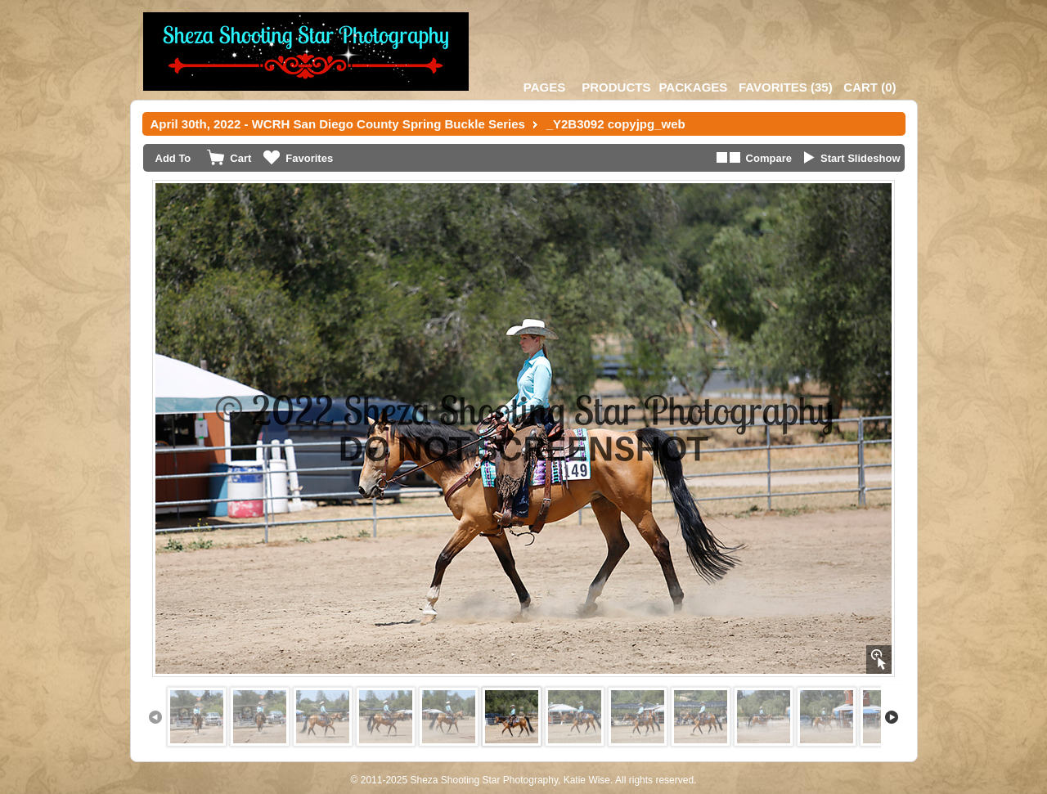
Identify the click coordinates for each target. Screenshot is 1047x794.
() (786, 87)
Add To (173, 158)
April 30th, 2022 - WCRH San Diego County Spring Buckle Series (338, 124)
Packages (692, 87)
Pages (544, 87)
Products (616, 87)
